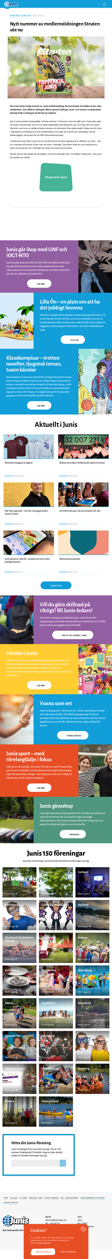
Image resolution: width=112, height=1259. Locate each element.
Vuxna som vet (73, 736)
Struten (26, 15)
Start (6, 1198)
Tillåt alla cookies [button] (43, 1252)
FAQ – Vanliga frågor (69, 1198)
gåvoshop (73, 835)
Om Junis (13, 1198)
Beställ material (52, 1198)
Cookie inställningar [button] (68, 1252)
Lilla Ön (73, 340)
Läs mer (39, 284)
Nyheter (14, 15)
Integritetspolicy (11, 1203)
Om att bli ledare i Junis (73, 635)
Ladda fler (56, 586)
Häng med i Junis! (36, 1198)
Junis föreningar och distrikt (92, 1198)
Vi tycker (23, 1198)
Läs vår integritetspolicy (41, 1243)
